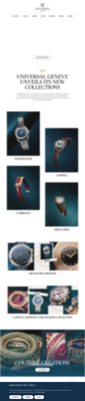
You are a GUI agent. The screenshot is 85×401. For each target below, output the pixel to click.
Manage (28, 397)
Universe (34, 16)
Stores (43, 16)
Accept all (15, 397)
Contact (70, 16)
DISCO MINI (61, 243)
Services (61, 16)
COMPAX (61, 189)
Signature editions (42, 287)
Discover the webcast (42, 57)
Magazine (52, 16)
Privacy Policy (41, 392)
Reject (39, 397)
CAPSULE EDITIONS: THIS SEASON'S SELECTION (42, 330)
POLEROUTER (23, 172)
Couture (25, 16)
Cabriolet (23, 226)
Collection (15, 16)
